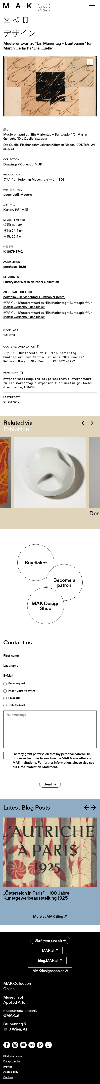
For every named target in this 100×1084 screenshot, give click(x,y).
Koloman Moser (29, 179)
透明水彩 (21, 210)
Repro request (16, 683)
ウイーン (49, 179)
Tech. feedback (16, 705)
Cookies (8, 1077)
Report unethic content (21, 690)
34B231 (9, 335)
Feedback (14, 698)
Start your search (50, 940)
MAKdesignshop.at (50, 971)
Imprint (7, 1067)
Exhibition (16, 429)
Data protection (12, 1062)
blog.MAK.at (50, 960)
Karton (8, 210)
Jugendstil (11, 195)
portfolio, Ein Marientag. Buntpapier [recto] (34, 297)
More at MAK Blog (50, 923)
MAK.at (50, 950)
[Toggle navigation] (92, 6)
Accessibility (10, 1072)
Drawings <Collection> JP (22, 164)
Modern (26, 195)
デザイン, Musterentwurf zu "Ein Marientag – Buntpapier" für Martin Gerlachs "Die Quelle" (47, 305)
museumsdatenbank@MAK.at (21, 1013)
